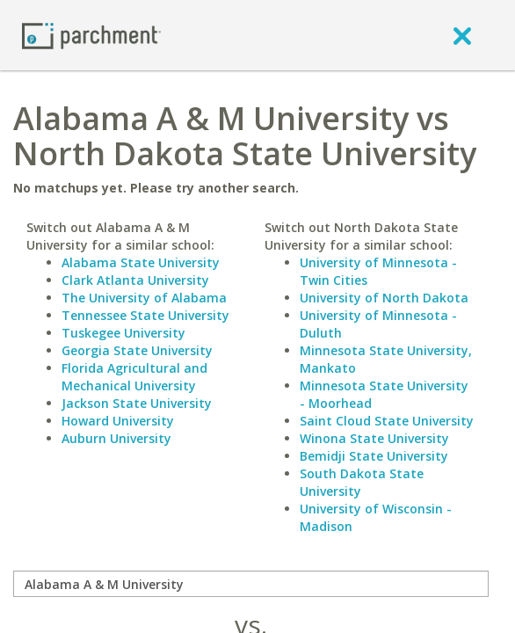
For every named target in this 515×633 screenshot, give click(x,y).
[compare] (251, 584)
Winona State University (374, 438)
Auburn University (116, 438)
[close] (462, 35)
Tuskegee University (123, 332)
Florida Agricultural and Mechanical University (134, 377)
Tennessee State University (145, 315)
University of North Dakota (384, 297)
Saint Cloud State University (387, 420)
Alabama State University (141, 262)
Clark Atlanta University (135, 280)
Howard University (118, 420)
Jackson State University (137, 403)
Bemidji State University (374, 455)
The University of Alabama (144, 297)
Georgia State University (137, 350)
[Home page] (91, 34)
